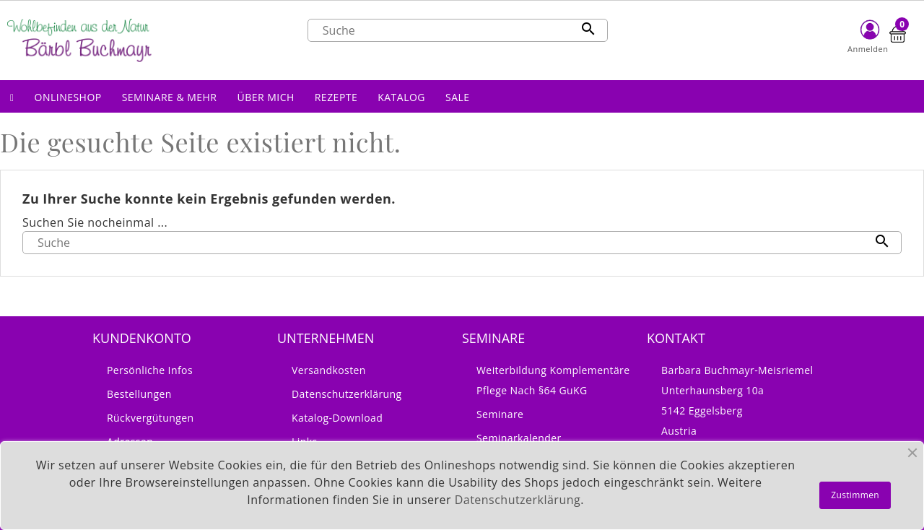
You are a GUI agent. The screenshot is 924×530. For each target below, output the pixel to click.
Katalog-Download (337, 418)
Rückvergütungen (150, 418)
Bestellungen (139, 394)
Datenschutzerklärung (347, 394)
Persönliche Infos (150, 370)
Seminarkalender (519, 438)
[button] (68, 96)
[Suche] (458, 30)
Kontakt (676, 338)
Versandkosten (329, 370)
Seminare (499, 414)
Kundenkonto (141, 338)
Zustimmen (855, 495)
